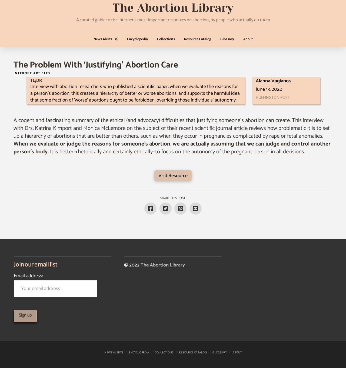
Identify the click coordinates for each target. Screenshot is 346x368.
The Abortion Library (163, 265)
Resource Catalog (193, 353)
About (237, 353)
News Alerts (113, 353)
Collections (164, 353)
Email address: (55, 284)
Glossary (219, 353)
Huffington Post (273, 97)
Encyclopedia (139, 353)
